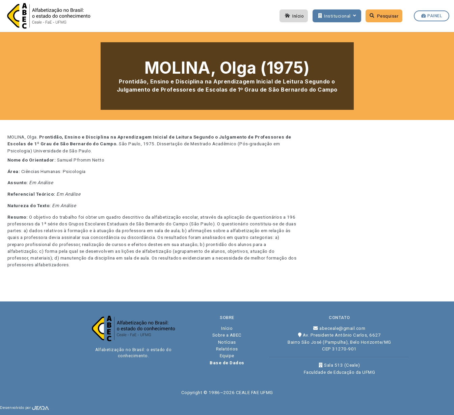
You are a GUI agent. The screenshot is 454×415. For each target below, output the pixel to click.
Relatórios (227, 348)
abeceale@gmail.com (339, 328)
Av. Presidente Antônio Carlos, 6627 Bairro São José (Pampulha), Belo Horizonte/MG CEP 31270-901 (339, 341)
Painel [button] (431, 16)
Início (294, 16)
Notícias (227, 342)
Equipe (227, 355)
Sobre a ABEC (227, 335)
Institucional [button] (336, 16)
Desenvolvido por (24, 408)
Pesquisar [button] (384, 16)
